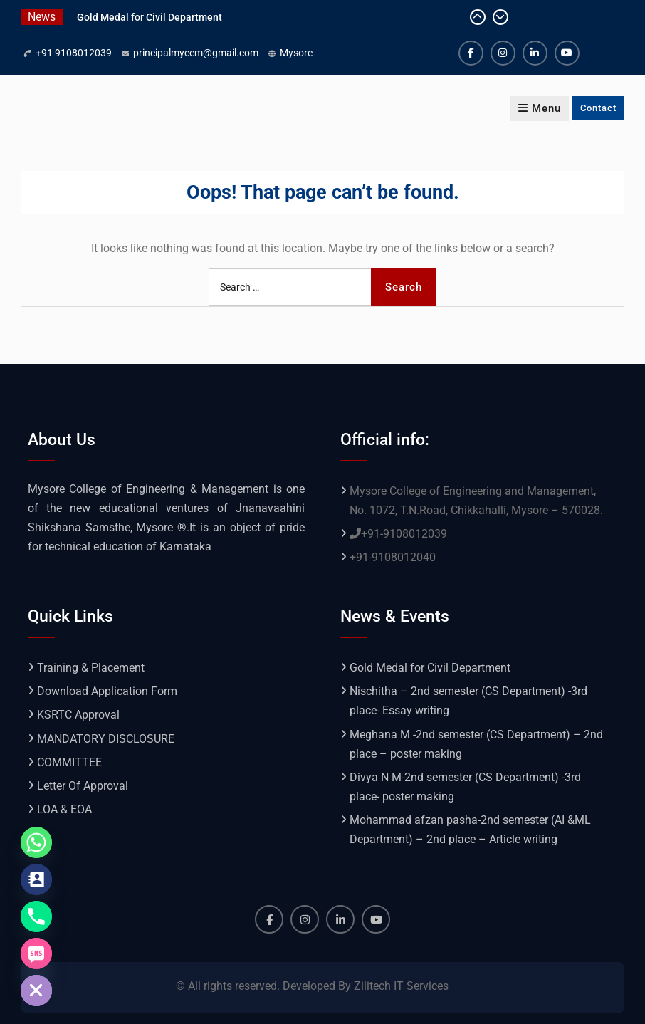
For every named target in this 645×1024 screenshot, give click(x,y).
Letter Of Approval (82, 786)
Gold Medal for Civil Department (149, 17)
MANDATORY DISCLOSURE (105, 739)
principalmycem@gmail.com (195, 52)
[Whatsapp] (36, 842)
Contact (598, 108)
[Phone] (36, 916)
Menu (539, 108)
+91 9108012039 (74, 52)
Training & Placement (91, 667)
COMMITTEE (69, 762)
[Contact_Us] (36, 879)
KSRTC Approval (78, 714)
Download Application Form (107, 691)
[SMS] (36, 953)
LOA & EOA (64, 809)
